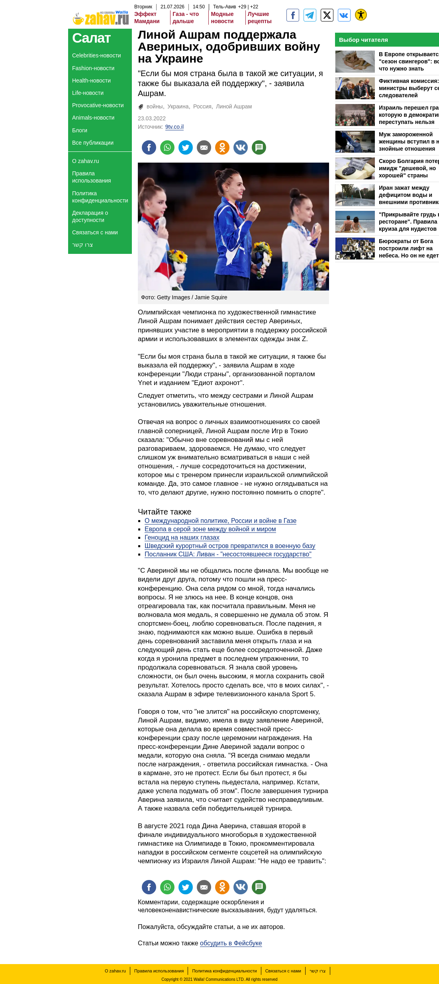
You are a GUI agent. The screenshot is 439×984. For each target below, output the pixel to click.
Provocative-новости (98, 105)
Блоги (79, 130)
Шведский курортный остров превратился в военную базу (230, 545)
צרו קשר (82, 245)
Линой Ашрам (234, 106)
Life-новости (88, 93)
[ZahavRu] (327, 15)
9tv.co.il (174, 127)
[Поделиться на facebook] (149, 147)
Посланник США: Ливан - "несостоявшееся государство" (228, 554)
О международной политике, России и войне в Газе (220, 520)
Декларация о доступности (90, 216)
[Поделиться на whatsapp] (167, 147)
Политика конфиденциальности (100, 197)
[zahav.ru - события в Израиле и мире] (310, 15)
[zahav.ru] (292, 15)
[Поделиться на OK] (222, 147)
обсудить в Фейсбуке (231, 943)
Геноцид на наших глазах (182, 537)
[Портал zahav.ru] (344, 15)
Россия (202, 106)
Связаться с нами (95, 232)
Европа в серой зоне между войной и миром (210, 529)
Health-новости (91, 80)
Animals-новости (93, 117)
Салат (91, 37)
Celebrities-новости (96, 55)
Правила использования (91, 177)
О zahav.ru (85, 161)
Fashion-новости (93, 68)
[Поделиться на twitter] (185, 147)
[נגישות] (361, 15)
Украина (177, 106)
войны (155, 106)
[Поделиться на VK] (240, 147)
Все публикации (93, 142)
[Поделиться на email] (204, 147)
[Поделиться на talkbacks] (259, 147)
